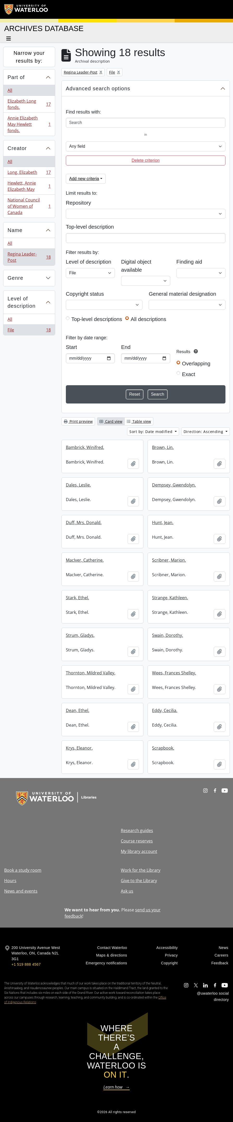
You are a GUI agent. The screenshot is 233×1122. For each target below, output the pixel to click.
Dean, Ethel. (77, 710)
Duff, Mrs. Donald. (84, 522)
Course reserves (137, 841)
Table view (139, 421)
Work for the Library (140, 870)
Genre (15, 278)
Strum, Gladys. (80, 635)
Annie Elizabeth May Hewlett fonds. (29, 124)
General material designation (182, 294)
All (10, 90)
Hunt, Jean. (162, 522)
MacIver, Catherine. (85, 560)
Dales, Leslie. (78, 485)
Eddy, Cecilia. (164, 710)
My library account (139, 851)
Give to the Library (139, 880)
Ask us (127, 891)
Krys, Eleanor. (79, 748)
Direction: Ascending (204, 431)
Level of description (22, 302)
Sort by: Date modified (151, 431)
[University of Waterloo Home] (26, 9)
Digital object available (136, 265)
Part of (16, 77)
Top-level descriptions (96, 319)
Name (15, 230)
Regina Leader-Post (29, 257)
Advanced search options (98, 88)
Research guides (137, 830)
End (125, 347)
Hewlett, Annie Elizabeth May (29, 186)
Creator (17, 148)
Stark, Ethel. (77, 598)
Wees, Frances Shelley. (174, 673)
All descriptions (148, 319)
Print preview (78, 421)
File (29, 331)
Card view (110, 421)
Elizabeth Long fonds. (29, 104)
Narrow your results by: (29, 57)
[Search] (145, 123)
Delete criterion (146, 160)
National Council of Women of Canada (29, 206)
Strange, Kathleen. (170, 598)
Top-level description (90, 227)
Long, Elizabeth (29, 173)
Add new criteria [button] (84, 178)
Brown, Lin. (163, 447)
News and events (20, 891)
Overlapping (196, 363)
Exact (188, 374)
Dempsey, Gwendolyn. (174, 485)
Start (71, 347)
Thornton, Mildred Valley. (90, 673)
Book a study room (22, 870)
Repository (78, 203)
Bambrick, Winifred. (85, 447)
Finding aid (189, 262)
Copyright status (85, 294)
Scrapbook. (163, 748)
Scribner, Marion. (169, 560)
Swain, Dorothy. (167, 635)
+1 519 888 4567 (26, 964)
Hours (10, 880)
